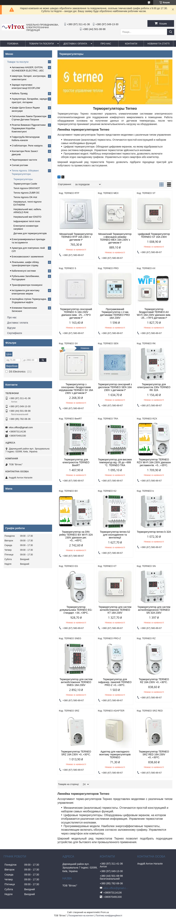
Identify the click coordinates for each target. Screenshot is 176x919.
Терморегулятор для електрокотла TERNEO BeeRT (75, 462)
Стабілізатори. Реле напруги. (27, 145)
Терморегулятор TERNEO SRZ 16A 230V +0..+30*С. (76, 753)
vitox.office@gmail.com (21, 427)
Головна (12, 43)
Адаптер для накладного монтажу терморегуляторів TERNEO (115, 754)
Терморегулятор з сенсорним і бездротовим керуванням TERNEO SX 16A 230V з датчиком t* (76, 388)
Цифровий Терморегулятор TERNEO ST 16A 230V (154, 235)
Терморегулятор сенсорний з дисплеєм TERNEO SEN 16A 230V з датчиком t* (115, 387)
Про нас (12, 317)
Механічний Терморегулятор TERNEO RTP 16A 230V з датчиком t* (76, 237)
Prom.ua (105, 912)
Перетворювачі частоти (24, 159)
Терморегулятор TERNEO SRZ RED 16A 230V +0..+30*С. (154, 754)
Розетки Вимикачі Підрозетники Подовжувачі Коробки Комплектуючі (29, 128)
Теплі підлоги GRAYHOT (26, 188)
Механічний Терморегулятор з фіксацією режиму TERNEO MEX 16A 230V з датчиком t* (114, 238)
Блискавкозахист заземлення (27, 256)
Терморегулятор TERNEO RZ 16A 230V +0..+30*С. (154, 681)
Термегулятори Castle (25, 183)
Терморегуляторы (23, 179)
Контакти (131, 43)
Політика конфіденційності (109, 915)
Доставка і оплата (75, 43)
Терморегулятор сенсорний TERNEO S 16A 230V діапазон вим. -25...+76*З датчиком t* (76, 313)
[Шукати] (170, 32)
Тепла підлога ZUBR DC (26, 192)
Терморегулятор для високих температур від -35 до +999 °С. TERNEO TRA (115, 462)
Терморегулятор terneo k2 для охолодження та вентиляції (115, 534)
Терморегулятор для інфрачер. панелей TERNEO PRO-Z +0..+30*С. (115, 682)
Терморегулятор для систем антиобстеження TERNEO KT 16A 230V (115, 610)
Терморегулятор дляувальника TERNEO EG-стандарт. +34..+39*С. (76, 610)
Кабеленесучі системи (24, 270)
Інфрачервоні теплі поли (26, 221)
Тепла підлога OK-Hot (25, 197)
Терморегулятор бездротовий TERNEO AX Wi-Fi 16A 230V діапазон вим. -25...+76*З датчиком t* (154, 313)
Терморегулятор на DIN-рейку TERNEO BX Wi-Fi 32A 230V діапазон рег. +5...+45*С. (76, 536)
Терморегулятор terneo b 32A (154, 531)
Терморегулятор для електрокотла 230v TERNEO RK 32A (153, 387)
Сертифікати (14, 333)
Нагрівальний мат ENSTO (27, 216)
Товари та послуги (41, 43)
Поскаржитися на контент (81, 915)
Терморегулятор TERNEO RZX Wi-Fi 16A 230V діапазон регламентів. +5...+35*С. (154, 462)
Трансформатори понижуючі (27, 285)
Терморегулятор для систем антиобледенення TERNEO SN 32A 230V (153, 610)
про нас (106, 43)
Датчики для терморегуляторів (30, 233)
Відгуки (11, 327)
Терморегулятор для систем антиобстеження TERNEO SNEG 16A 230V (76, 682)
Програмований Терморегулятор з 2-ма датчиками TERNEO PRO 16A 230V (115, 313)
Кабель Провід (19, 93)
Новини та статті (158, 43)
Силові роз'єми (20, 165)
